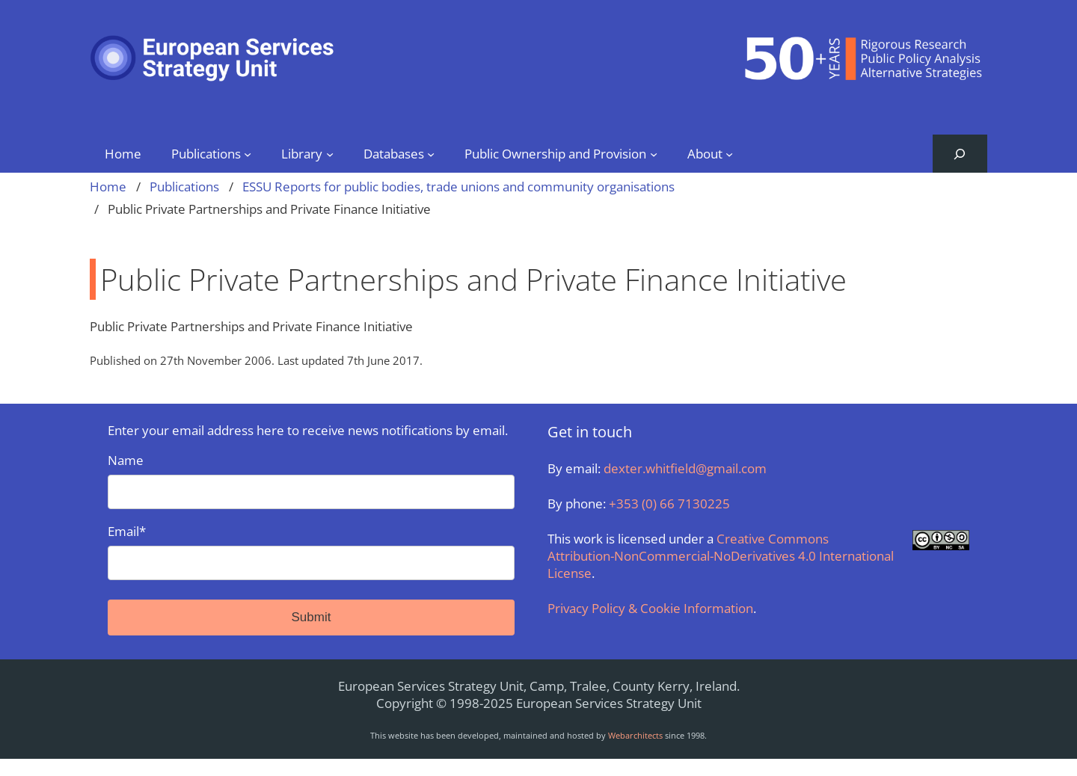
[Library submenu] (330, 153)
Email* (311, 551)
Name (311, 480)
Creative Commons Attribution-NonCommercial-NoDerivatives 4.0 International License (720, 556)
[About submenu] (729, 153)
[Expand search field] (960, 154)
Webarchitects (635, 735)
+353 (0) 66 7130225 (669, 503)
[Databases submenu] (431, 153)
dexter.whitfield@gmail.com (685, 468)
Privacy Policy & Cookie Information (650, 608)
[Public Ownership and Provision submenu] (653, 153)
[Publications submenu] (247, 153)
